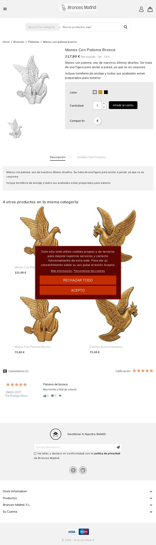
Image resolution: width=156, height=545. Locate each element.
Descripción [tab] (57, 157)
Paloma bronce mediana (106, 346)
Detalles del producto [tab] (91, 157)
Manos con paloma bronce (33, 267)
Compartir (97, 120)
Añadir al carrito (123, 105)
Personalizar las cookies (89, 270)
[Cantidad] (97, 105)
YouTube (83, 470)
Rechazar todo (78, 280)
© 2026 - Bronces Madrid (78, 540)
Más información (62, 270)
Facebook (73, 470)
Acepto (78, 290)
